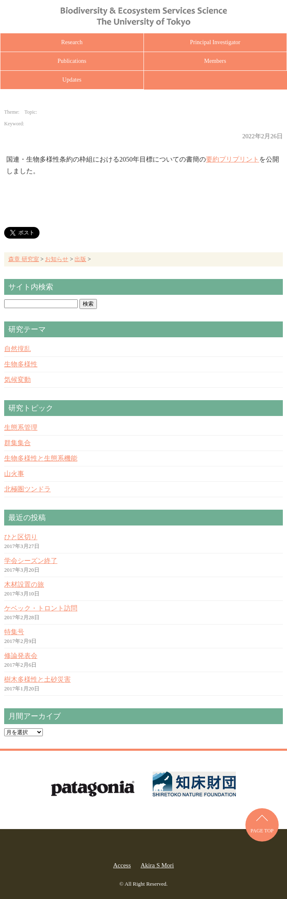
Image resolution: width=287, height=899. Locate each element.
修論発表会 (20, 655)
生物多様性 (20, 364)
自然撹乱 (17, 348)
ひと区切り (20, 536)
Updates (72, 80)
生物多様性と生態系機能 (40, 458)
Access (122, 865)
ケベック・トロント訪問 (40, 608)
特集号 (14, 631)
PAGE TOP (261, 831)
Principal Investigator (215, 42)
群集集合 (17, 442)
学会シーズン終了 (30, 560)
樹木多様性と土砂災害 (37, 679)
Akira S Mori (157, 865)
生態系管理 (20, 427)
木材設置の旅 (24, 584)
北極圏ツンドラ (27, 489)
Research (71, 42)
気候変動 (17, 379)
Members (215, 61)
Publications (71, 61)
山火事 (14, 473)
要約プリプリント (232, 159)
